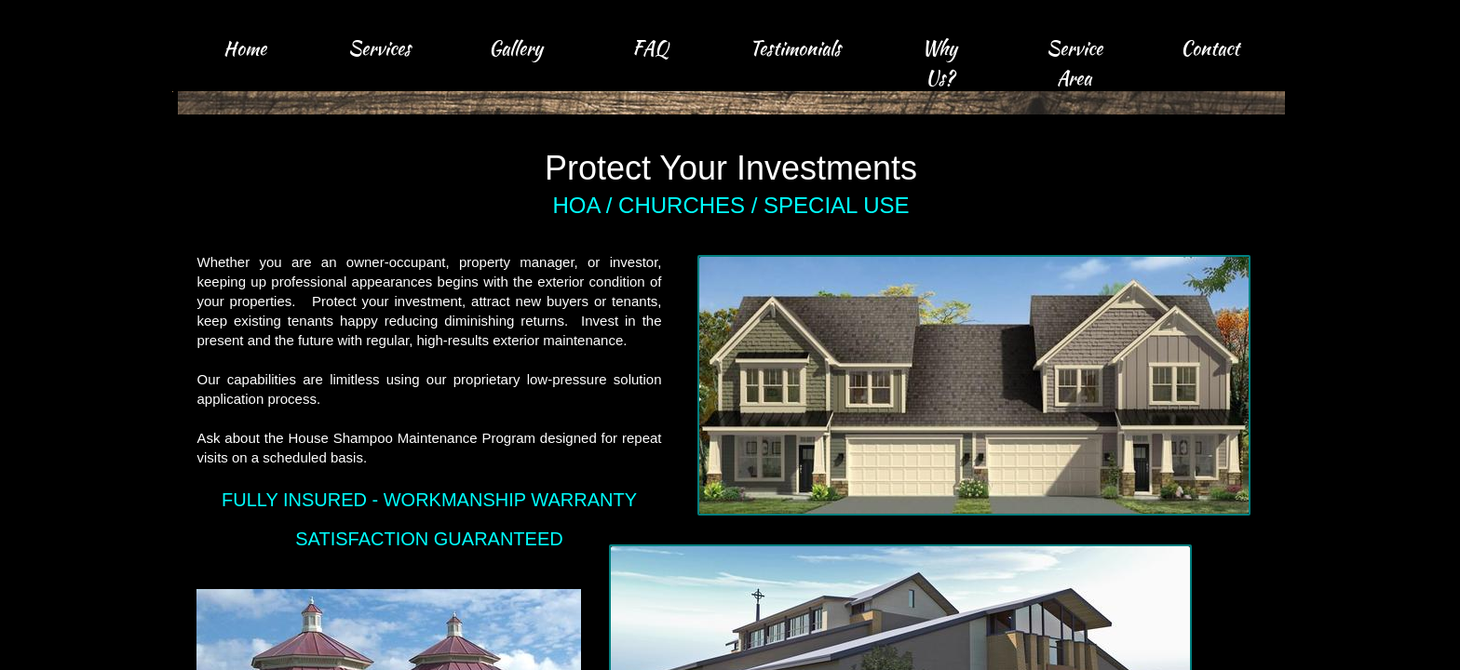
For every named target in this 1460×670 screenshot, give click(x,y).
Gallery (516, 47)
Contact (1210, 47)
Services (379, 47)
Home (244, 47)
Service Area (1074, 62)
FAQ (650, 47)
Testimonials (795, 47)
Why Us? (939, 62)
